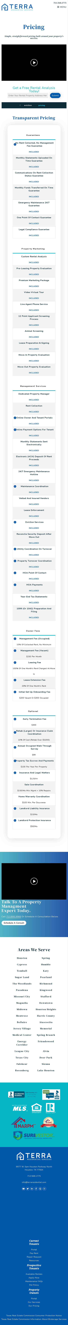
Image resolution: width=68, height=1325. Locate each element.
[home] (17, 6)
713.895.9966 (13, 916)
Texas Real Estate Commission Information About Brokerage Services (34, 1319)
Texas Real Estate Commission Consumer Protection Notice (34, 1315)
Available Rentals (34, 1274)
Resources (34, 1260)
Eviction (28, 105)
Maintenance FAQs (34, 1281)
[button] (23, 1189)
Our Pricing (34, 1306)
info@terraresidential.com (34, 1182)
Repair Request (34, 1257)
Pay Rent (34, 1253)
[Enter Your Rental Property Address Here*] (27, 95)
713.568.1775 (60, 2)
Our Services (34, 1302)
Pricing (41, 105)
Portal (34, 1249)
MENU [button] (61, 7)
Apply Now (34, 1277)
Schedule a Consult (14, 923)
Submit (55, 95)
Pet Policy (34, 1285)
